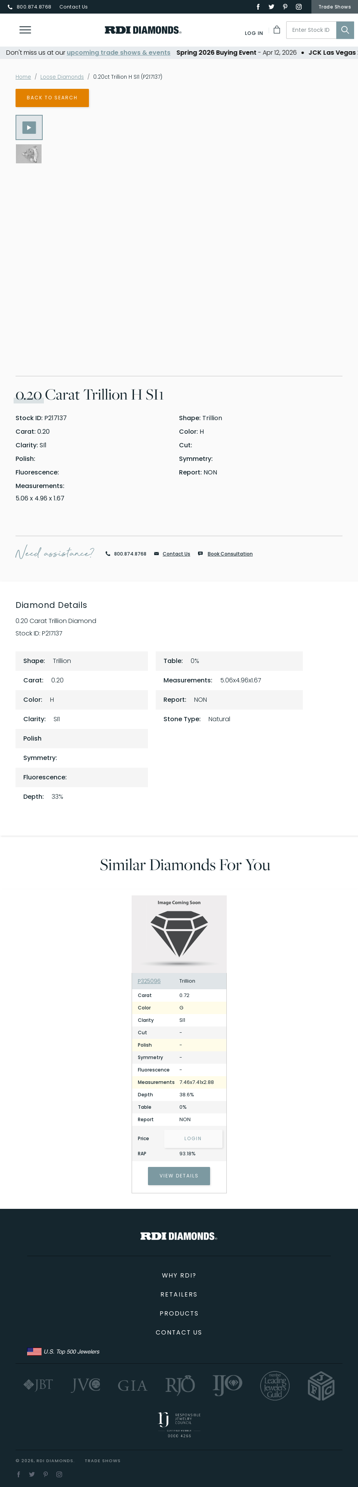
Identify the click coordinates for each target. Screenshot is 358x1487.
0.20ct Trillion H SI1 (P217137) (134, 77)
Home (24, 77)
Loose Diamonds (65, 77)
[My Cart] (277, 29)
